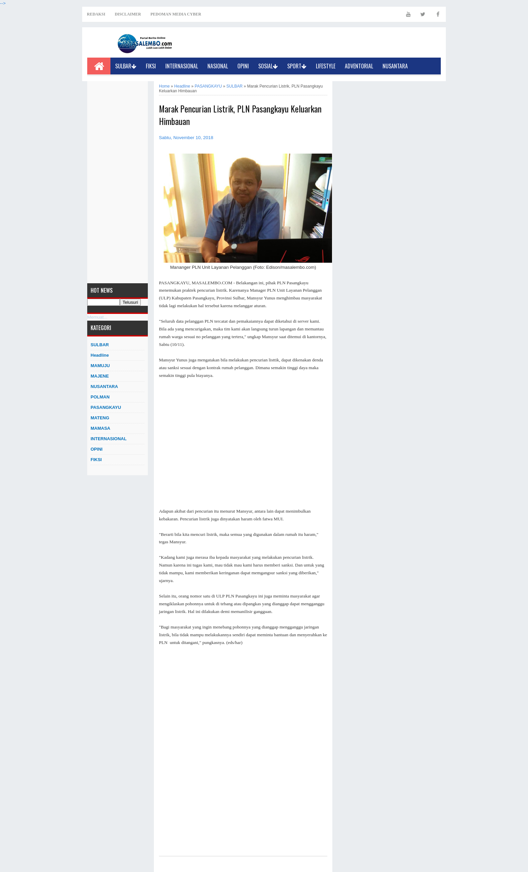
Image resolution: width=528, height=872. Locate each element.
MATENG (100, 417)
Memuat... (97, 317)
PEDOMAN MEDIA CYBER (176, 14)
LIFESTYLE (325, 66)
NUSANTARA (395, 66)
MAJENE (100, 376)
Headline (100, 355)
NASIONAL (217, 66)
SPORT (296, 66)
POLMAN (100, 396)
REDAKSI (96, 14)
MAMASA (100, 428)
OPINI (243, 66)
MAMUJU (100, 365)
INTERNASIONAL (181, 66)
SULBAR (125, 66)
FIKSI (151, 66)
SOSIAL (268, 66)
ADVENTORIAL (359, 66)
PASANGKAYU (106, 407)
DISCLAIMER (128, 14)
